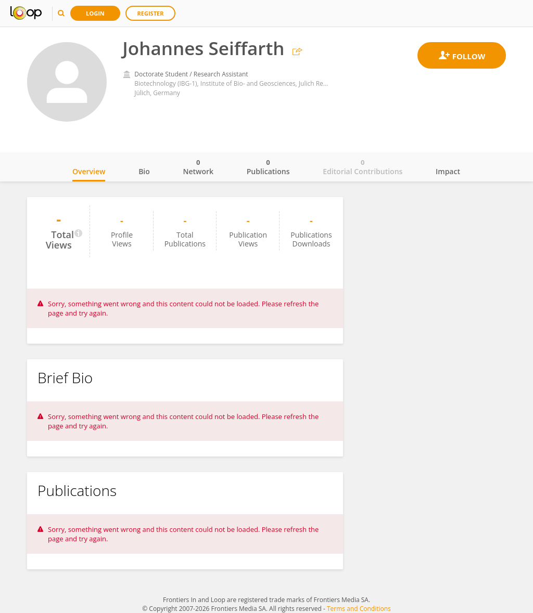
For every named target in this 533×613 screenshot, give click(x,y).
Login (95, 13)
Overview (88, 171)
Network (198, 167)
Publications (268, 167)
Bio (144, 171)
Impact (448, 171)
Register (150, 13)
